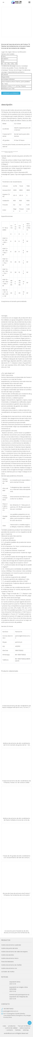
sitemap (26, 1030)
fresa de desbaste (7, 962)
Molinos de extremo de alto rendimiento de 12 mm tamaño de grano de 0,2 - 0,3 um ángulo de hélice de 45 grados (16, 744)
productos (11, 1026)
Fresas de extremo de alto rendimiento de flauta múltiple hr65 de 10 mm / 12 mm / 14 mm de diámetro (16, 706)
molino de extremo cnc (9, 968)
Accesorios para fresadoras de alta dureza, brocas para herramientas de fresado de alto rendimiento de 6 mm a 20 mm (16, 932)
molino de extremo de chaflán (11, 965)
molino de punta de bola (9, 948)
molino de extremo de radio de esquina (14, 952)
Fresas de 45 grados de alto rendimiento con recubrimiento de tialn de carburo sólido (16, 856)
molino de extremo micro (9, 958)
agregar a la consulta (11, 93)
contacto (10, 1030)
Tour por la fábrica (24, 1026)
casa (4, 1026)
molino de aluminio (7, 955)
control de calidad (11, 1028)
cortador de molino (7, 972)
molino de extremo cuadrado (11, 945)
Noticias (18, 1030)
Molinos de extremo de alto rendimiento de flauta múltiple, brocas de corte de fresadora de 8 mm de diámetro (16, 819)
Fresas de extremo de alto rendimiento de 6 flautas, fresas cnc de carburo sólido (16, 781)
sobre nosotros (25, 1028)
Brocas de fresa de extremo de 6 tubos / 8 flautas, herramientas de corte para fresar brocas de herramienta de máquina (16, 894)
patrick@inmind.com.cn (10, 1011)
